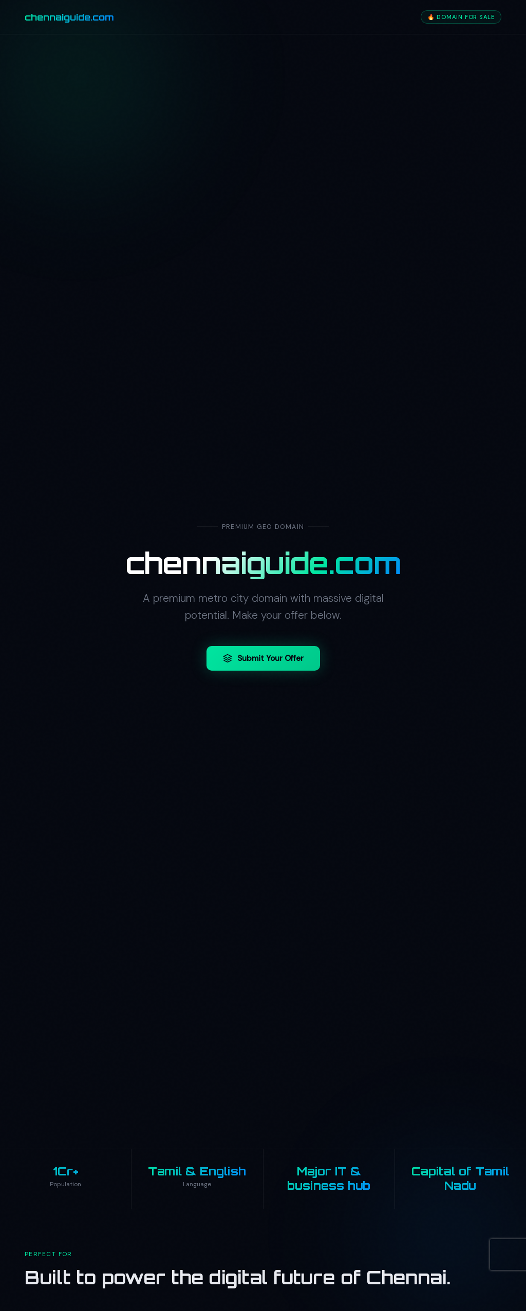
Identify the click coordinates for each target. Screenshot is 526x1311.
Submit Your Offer (263, 659)
